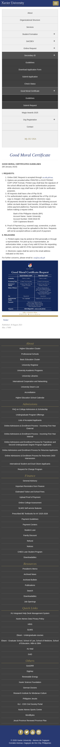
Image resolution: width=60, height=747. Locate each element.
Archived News (30, 574)
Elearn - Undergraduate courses (30, 635)
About (30, 13)
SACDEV (30, 41)
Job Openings (30, 602)
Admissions (30, 404)
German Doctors (30, 688)
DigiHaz (30, 671)
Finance (30, 475)
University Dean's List (30, 387)
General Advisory (30, 481)
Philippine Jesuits (30, 699)
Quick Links (30, 608)
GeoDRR (30, 666)
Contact (30, 127)
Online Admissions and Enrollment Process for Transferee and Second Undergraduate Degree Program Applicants (30, 443)
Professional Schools (30, 354)
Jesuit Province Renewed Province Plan (30, 720)
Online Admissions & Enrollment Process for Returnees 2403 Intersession (30, 457)
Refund (30, 541)
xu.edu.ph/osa (47, 177)
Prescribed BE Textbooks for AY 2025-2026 (30, 514)
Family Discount (30, 535)
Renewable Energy (30, 677)
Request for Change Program (30, 469)
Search (30, 591)
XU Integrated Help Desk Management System (30, 613)
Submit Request (30, 105)
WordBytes (30, 715)
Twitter (5, 320)
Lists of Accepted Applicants (30, 420)
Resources (30, 563)
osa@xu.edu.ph (39, 258)
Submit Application (30, 77)
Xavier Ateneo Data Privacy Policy (30, 619)
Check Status (29, 84)
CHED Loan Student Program (30, 552)
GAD (30, 654)
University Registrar (30, 365)
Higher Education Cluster (30, 348)
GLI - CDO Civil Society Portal (30, 704)
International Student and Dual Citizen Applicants (30, 464)
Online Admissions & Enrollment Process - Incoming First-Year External (30, 427)
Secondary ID (30, 55)
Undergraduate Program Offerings (30, 415)
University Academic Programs (30, 370)
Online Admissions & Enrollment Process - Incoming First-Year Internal (30, 435)
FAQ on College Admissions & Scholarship (30, 409)
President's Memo (30, 569)
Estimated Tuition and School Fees (30, 492)
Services (30, 27)
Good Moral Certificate (30, 91)
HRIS (30, 624)
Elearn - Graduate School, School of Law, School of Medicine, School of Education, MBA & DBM (30, 642)
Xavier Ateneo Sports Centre (30, 710)
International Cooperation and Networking (30, 381)
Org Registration (30, 120)
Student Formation (30, 34)
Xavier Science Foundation (30, 682)
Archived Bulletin (30, 580)
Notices (30, 546)
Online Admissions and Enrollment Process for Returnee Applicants (30, 450)
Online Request (30, 48)
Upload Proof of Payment (30, 497)
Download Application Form (30, 70)
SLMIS (30, 630)
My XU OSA (30, 138)
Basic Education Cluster (30, 359)
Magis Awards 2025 (30, 113)
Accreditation (30, 392)
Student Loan (29, 530)
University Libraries (30, 376)
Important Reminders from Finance (30, 486)
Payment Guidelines (30, 519)
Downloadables (30, 557)
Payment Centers (30, 525)
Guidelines (30, 62)
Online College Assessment (30, 503)
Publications (30, 585)
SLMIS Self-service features (30, 508)
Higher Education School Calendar (30, 398)
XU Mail (30, 649)
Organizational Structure (30, 20)
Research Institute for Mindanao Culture (29, 693)
